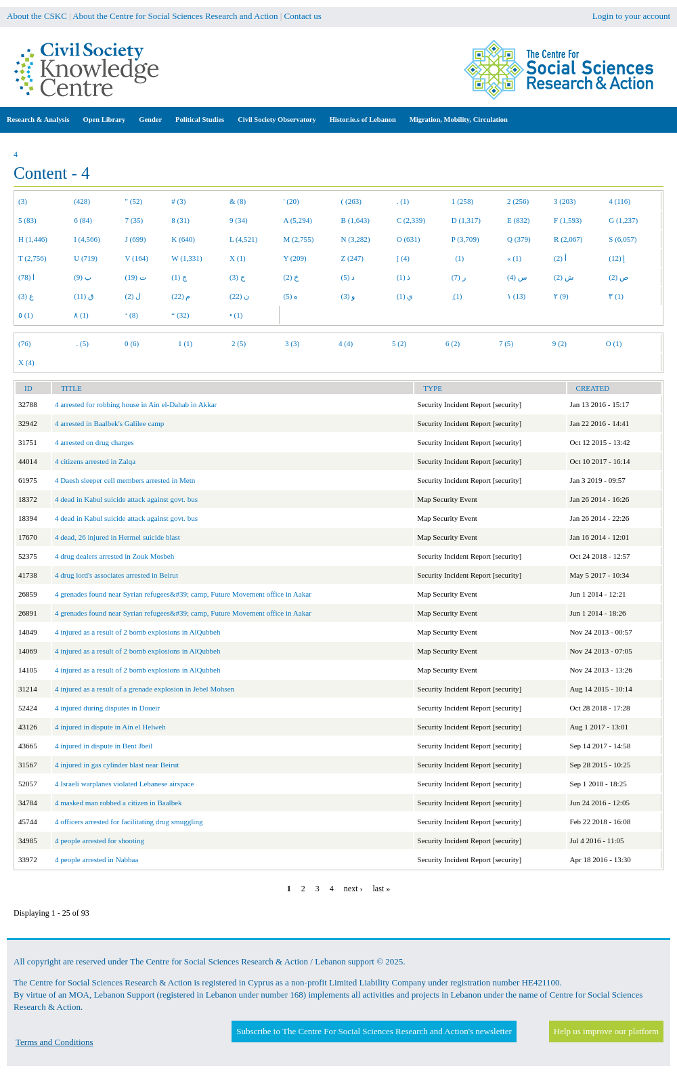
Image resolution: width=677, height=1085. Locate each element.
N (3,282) (355, 239)
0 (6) (132, 343)
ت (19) (135, 277)
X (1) (238, 258)
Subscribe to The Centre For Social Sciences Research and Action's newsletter (373, 1031)
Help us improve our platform (606, 1031)
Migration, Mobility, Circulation (459, 119)
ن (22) (239, 296)
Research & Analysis (38, 119)
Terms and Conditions (54, 1042)
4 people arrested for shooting (99, 840)
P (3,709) (465, 239)
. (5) (82, 343)
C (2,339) (411, 220)
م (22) (180, 296)
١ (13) (516, 296)
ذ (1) (404, 277)
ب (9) (82, 277)
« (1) (514, 258)
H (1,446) (32, 239)
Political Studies (199, 119)
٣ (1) (616, 296)
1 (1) (185, 343)
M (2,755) (299, 239)
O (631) (408, 239)
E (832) (518, 220)
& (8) (238, 201)
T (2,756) (32, 258)
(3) (22, 201)
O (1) (614, 343)
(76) (24, 343)
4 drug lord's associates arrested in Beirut (116, 575)
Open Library (104, 119)
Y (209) (295, 258)
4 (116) (619, 201)
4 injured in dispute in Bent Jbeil (103, 746)
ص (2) (618, 277)
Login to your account (631, 16)
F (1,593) (568, 220)
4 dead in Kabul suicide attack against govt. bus (126, 499)
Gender (150, 119)
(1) (458, 258)
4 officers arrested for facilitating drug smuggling (129, 821)
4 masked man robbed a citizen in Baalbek (118, 803)
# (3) (178, 201)
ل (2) (133, 296)
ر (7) (459, 277)
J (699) (135, 239)
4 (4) (345, 343)
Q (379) (519, 239)
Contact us (303, 16)
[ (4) (403, 258)
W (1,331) (186, 258)
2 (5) (239, 343)
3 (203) (564, 201)
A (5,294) (298, 220)
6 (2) (452, 343)
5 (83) (27, 220)
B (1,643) (355, 220)
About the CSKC (37, 16)
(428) (82, 201)
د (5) (348, 277)
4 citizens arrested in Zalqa (95, 461)
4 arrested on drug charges (94, 442)
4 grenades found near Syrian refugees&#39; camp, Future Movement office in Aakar (183, 594)
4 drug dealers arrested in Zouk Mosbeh (114, 556)
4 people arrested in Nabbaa (96, 859)
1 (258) (462, 201)
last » (381, 888)
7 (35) (134, 220)
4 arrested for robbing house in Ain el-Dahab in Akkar (136, 404)
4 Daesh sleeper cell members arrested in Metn (125, 480)
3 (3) (292, 343)
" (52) (134, 201)
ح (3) (237, 277)
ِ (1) (457, 296)
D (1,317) (466, 220)
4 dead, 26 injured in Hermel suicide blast (117, 537)
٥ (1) (25, 315)
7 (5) (506, 343)
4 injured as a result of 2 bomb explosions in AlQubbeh (138, 632)
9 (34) (239, 220)
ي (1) (405, 296)
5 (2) (399, 343)
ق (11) (84, 296)
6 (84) (83, 220)
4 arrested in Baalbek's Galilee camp (109, 423)
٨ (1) (81, 315)
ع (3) (26, 296)
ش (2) (563, 277)
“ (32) (180, 315)
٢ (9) (561, 296)
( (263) (351, 201)
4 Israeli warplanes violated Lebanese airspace (124, 784)
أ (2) (560, 258)
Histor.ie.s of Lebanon (363, 119)
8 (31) (180, 220)
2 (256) (518, 201)
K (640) (183, 239)
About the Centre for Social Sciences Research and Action (175, 16)
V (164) (137, 258)
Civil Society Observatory (276, 119)
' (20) (291, 201)
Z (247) (352, 258)
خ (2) (291, 277)
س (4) (517, 277)
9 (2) (559, 343)
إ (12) (617, 258)
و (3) (348, 296)
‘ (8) (131, 315)
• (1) (236, 315)
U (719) (85, 258)
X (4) (26, 362)
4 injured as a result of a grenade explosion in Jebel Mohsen (144, 689)
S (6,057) (622, 239)
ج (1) (179, 277)
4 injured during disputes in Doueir (107, 708)
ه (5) (291, 296)
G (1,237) (623, 220)
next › (353, 888)
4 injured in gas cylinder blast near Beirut (117, 765)
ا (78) (26, 277)
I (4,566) (87, 239)
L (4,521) (243, 239)
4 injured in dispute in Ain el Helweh (110, 727)
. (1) (403, 201)
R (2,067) (568, 239)
